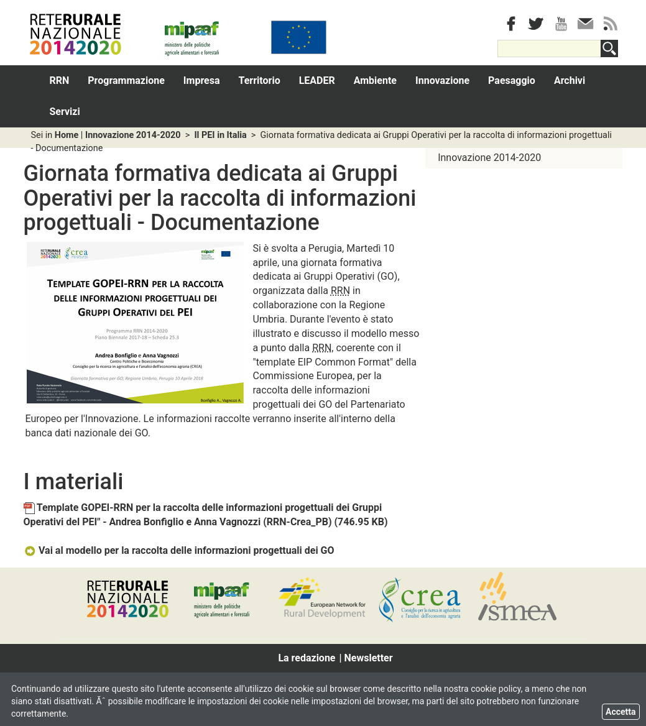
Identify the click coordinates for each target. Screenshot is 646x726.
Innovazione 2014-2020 (133, 135)
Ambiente (375, 80)
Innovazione (442, 80)
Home (67, 135)
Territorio (259, 80)
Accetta (621, 712)
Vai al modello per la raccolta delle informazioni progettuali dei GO (179, 550)
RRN (60, 80)
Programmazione (126, 80)
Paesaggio (511, 80)
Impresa (201, 80)
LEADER (317, 80)
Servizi (65, 111)
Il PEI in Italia (220, 135)
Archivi (569, 80)
